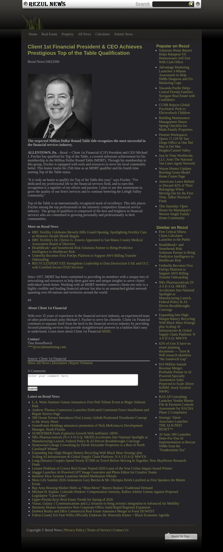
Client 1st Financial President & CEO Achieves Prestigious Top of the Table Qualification (85, 50)
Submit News (123, 34)
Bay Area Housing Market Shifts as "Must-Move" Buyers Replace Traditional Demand (92, 488)
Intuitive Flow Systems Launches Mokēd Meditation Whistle (74, 476)
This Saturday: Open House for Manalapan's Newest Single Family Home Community (175, 212)
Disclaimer (59, 363)
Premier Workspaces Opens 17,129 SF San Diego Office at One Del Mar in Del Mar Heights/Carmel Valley (176, 142)
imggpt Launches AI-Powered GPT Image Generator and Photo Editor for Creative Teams (94, 472)
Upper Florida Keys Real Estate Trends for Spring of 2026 (72, 499)
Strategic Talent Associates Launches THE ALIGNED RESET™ (173, 423)
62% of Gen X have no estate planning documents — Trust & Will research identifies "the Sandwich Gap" (175, 351)
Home (33, 34)
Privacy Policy (74, 530)
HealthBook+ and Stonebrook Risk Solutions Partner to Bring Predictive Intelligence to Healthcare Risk (177, 252)
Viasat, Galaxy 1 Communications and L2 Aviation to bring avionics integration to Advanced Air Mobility (105, 503)
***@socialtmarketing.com (47, 347)
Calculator (102, 34)
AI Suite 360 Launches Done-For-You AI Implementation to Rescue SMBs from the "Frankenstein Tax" (177, 442)
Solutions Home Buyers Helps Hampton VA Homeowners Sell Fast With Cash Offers (175, 56)
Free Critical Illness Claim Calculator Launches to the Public (175, 235)
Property (68, 34)
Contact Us (121, 530)
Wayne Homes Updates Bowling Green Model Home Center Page (175, 172)
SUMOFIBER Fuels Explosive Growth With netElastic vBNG (75, 433)
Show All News (38, 363)
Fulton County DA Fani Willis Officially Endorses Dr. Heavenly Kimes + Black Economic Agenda (100, 515)
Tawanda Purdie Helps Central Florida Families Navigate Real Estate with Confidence (177, 94)
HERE (106, 331)
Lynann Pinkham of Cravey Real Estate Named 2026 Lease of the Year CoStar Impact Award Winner (102, 468)
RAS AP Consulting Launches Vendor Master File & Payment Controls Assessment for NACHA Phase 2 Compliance (176, 404)
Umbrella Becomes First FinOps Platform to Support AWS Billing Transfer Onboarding (176, 271)
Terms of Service (99, 530)
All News (84, 34)
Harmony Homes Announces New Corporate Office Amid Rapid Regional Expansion (91, 507)
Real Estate (49, 34)
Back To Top (180, 536)
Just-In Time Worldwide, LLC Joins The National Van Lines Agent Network (177, 159)
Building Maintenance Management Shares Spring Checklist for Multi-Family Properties (175, 123)
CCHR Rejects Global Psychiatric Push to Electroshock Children (174, 109)
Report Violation (81, 363)
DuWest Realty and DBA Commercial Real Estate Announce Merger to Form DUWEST (93, 511)
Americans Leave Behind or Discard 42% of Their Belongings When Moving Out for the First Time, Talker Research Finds (176, 191)
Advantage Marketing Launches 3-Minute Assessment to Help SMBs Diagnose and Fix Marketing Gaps (176, 75)
